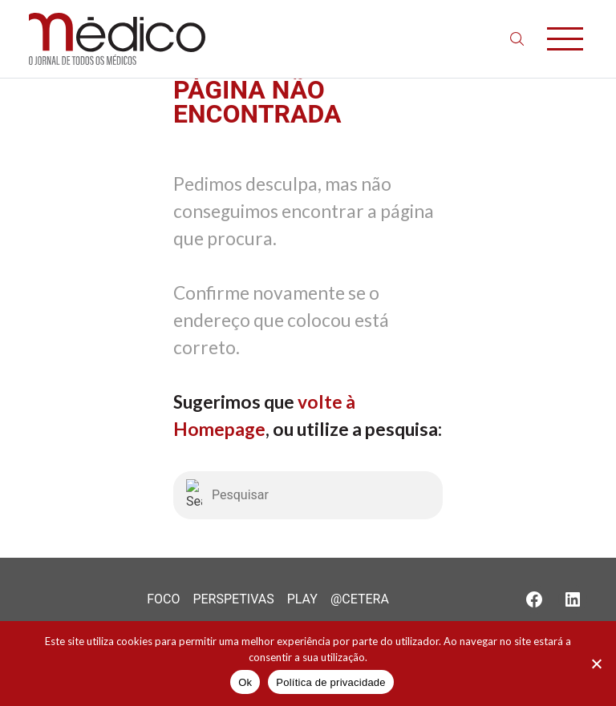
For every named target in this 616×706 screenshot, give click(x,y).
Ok (245, 682)
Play (302, 599)
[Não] (596, 664)
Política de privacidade (331, 682)
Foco (163, 599)
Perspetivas (233, 599)
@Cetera (359, 599)
